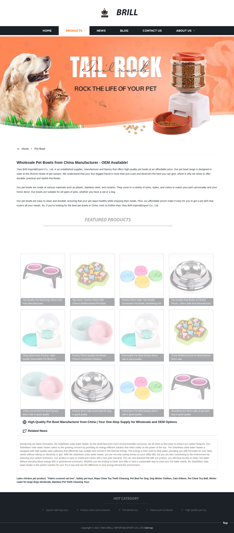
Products (74, 30)
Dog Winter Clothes (161, 478)
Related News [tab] (35, 431)
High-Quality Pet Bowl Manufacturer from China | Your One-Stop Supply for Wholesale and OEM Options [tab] (100, 422)
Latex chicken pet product (31, 478)
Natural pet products (162, 510)
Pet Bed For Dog (139, 478)
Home (47, 30)
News (101, 30)
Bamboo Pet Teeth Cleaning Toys (70, 482)
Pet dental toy (131, 510)
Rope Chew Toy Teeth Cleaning (111, 478)
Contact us (152, 30)
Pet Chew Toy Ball (198, 478)
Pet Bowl (39, 148)
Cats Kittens (179, 478)
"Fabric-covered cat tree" (61, 478)
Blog (124, 30)
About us (184, 30)
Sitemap (148, 527)
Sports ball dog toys (58, 510)
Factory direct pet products (96, 510)
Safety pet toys (84, 478)
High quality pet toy (197, 510)
